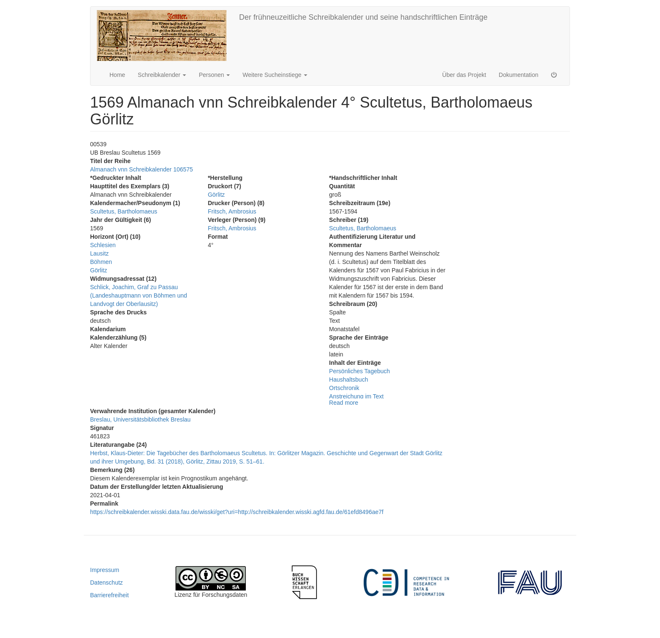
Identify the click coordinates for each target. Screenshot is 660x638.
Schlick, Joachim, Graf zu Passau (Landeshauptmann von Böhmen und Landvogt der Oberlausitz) (138, 295)
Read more (343, 402)
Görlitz (98, 270)
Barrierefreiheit (109, 595)
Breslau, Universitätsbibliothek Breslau (140, 419)
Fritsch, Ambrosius (232, 211)
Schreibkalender (162, 74)
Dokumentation (518, 74)
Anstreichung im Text (356, 396)
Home (117, 74)
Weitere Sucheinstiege (274, 74)
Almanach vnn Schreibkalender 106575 (141, 169)
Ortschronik (344, 388)
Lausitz (99, 253)
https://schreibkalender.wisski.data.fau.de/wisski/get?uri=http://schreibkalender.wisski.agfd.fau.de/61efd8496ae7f (236, 512)
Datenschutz (106, 582)
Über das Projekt (464, 74)
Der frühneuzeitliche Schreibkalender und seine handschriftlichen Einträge (363, 17)
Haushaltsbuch (348, 379)
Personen (214, 74)
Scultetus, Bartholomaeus (123, 211)
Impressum (104, 570)
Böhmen (101, 261)
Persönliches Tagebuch (359, 371)
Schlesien (103, 245)
